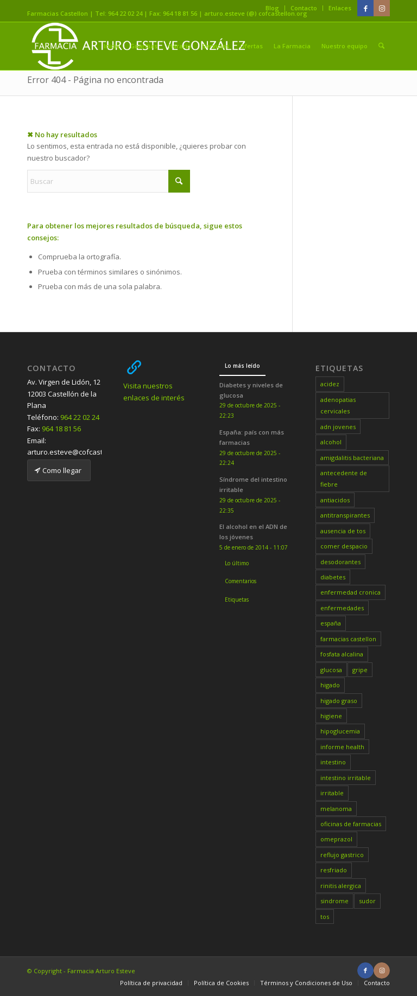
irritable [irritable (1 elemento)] (332, 793)
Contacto (303, 8)
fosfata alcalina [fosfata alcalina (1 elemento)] (341, 654)
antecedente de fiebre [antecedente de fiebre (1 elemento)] (343, 478)
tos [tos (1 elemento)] (324, 916)
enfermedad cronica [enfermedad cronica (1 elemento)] (350, 592)
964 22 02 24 (79, 417)
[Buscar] (382, 46)
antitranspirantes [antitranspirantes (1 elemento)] (345, 515)
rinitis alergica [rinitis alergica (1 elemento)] (340, 886)
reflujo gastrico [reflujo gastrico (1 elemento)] (342, 855)
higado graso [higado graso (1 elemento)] (338, 701)
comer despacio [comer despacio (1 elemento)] (344, 546)
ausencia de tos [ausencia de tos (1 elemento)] (342, 531)
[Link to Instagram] (382, 8)
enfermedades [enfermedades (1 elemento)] (342, 608)
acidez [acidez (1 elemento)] (329, 384)
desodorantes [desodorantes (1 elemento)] (340, 562)
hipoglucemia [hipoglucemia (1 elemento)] (340, 731)
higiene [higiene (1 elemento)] (331, 716)
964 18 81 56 (61, 428)
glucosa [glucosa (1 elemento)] (331, 670)
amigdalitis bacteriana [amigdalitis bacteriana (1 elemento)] (352, 458)
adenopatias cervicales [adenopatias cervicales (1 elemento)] (338, 405)
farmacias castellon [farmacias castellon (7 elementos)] (348, 639)
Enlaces (339, 8)
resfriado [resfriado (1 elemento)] (333, 870)
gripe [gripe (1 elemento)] (360, 670)
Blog (272, 8)
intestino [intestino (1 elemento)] (333, 762)
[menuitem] (272, 8)
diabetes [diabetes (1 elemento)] (332, 577)
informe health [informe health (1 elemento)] (342, 747)
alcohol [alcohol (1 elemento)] (331, 442)
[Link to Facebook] (365, 8)
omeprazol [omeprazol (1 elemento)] (336, 839)
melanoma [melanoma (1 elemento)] (336, 809)
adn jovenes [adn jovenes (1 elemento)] (338, 427)
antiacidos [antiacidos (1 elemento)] (335, 500)
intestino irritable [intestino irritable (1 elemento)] (345, 778)
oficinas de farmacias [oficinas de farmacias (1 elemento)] (350, 824)
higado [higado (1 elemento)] (330, 685)
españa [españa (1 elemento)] (330, 623)
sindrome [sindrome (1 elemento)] (334, 901)
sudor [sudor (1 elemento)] (367, 901)
